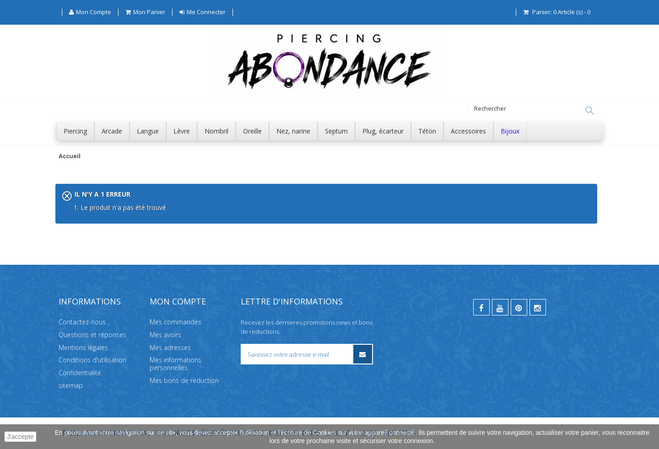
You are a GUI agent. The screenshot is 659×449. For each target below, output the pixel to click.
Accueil (70, 156)
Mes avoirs (165, 334)
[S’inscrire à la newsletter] (362, 354)
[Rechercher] (589, 111)
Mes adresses (170, 347)
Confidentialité (80, 372)
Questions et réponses (92, 334)
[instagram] (537, 307)
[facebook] (481, 307)
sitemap (71, 385)
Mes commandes (175, 321)
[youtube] (500, 307)
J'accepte (20, 436)
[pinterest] (519, 307)
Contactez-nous (82, 321)
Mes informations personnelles (175, 363)
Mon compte (178, 301)
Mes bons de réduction (184, 380)
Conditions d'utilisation (92, 359)
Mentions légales (83, 347)
